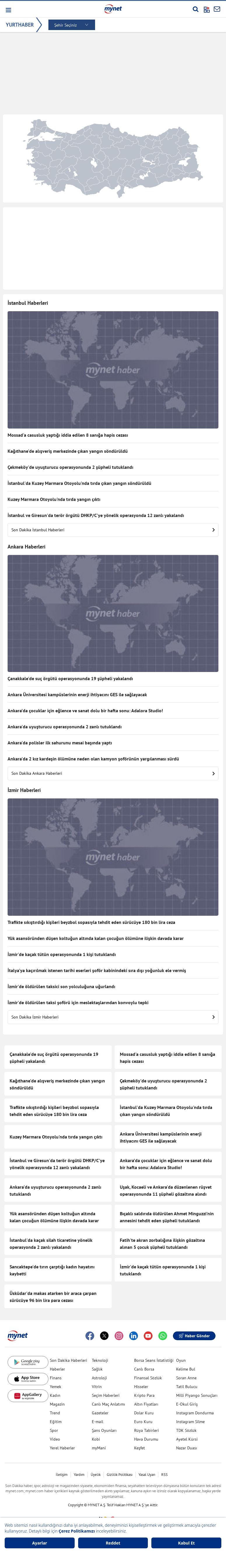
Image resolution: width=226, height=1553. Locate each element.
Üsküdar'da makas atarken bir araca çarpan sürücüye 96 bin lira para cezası (53, 1296)
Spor (54, 1430)
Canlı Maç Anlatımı (108, 1404)
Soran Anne (186, 1377)
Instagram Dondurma (195, 1413)
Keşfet (139, 1448)
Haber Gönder (194, 1335)
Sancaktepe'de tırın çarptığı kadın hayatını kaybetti (52, 1270)
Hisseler (141, 1386)
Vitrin (97, 1386)
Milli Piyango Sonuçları (197, 1395)
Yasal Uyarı (147, 1474)
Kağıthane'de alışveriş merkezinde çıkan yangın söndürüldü (68, 451)
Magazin (57, 1404)
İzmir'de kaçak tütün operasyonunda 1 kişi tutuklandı (62, 954)
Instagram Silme (190, 1421)
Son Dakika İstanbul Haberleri (113, 529)
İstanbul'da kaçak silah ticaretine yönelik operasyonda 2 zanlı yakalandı (51, 1243)
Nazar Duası (186, 1448)
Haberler (57, 1369)
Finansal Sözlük (148, 1377)
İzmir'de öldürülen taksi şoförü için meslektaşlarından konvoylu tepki (78, 1002)
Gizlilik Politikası (119, 1474)
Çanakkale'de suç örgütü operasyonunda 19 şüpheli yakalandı (70, 678)
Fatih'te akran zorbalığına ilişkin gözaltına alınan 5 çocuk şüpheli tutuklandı (162, 1243)
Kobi (96, 1439)
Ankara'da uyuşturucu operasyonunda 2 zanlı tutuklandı (65, 727)
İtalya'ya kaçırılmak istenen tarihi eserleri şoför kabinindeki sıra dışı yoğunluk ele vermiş (97, 970)
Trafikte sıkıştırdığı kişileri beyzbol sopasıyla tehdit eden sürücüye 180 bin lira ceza (91, 922)
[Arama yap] (195, 9)
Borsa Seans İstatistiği (154, 1360)
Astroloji (99, 1377)
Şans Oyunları (104, 1430)
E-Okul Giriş (187, 1404)
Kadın (55, 1395)
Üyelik (96, 1474)
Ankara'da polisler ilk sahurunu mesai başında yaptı (60, 743)
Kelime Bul (185, 1369)
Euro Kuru (143, 1421)
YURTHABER (20, 24)
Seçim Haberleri (106, 1395)
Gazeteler (100, 1413)
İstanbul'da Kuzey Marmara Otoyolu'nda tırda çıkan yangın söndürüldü (79, 483)
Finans (56, 1377)
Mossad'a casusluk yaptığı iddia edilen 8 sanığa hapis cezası (68, 435)
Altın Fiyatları (146, 1404)
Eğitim (56, 1421)
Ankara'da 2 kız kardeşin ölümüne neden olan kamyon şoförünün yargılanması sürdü (93, 759)
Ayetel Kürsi (187, 1439)
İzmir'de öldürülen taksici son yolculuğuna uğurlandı (61, 986)
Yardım (79, 1474)
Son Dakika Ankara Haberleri (113, 773)
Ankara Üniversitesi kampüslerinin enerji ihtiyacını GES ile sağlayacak (77, 694)
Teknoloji (100, 1360)
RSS (164, 1474)
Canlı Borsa (144, 1369)
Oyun (181, 1360)
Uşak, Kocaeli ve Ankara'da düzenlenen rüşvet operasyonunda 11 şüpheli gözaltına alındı (166, 1190)
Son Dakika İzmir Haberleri (113, 1017)
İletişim (62, 1474)
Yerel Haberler (62, 1448)
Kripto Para (144, 1395)
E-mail (97, 1421)
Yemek (55, 1386)
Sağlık (97, 1369)
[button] (8, 10)
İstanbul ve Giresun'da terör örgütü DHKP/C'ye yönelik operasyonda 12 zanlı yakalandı (96, 515)
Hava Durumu (146, 1439)
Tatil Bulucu (186, 1386)
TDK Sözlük (186, 1430)
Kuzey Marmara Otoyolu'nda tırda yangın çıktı (54, 499)
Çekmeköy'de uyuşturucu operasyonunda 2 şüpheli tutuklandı (70, 467)
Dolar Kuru (144, 1413)
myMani (99, 1448)
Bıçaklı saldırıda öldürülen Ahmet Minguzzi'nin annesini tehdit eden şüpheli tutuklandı (167, 1217)
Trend (55, 1413)
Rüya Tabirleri (146, 1430)
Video (55, 1439)
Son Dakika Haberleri (68, 1360)
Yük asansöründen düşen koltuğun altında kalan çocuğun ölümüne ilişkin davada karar (96, 938)
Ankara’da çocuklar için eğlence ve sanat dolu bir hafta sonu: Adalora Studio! (85, 710)
